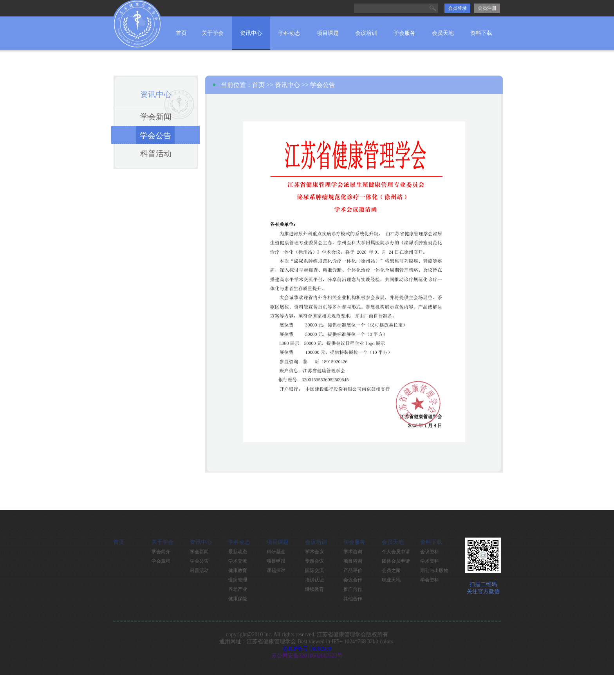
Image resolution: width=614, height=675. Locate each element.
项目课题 (328, 33)
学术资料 (429, 561)
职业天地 (391, 580)
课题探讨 (276, 570)
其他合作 (352, 598)
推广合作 (352, 589)
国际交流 (314, 570)
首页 (181, 33)
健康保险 (237, 598)
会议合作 (352, 580)
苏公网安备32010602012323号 (307, 656)
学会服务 (404, 33)
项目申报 (276, 561)
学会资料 (429, 580)
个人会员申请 (396, 551)
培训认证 (314, 580)
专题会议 (314, 561)
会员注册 (487, 8)
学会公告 (155, 135)
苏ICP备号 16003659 (307, 649)
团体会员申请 (396, 561)
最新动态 (237, 551)
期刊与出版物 (434, 570)
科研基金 (276, 551)
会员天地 (443, 33)
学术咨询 (352, 551)
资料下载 (481, 33)
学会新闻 (156, 116)
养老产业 (237, 589)
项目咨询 (352, 561)
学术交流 (237, 561)
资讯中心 (251, 33)
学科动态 (289, 33)
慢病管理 (237, 580)
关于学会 (213, 33)
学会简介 (161, 551)
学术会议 (314, 551)
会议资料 (429, 551)
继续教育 (314, 589)
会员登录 (457, 8)
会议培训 (366, 33)
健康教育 (237, 570)
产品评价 (352, 570)
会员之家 (391, 570)
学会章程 (161, 561)
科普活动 (156, 153)
